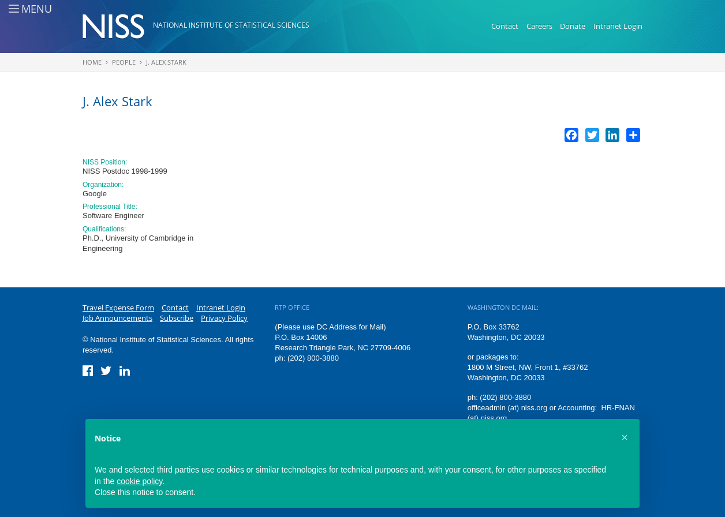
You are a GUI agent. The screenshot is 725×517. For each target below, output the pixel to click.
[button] (624, 437)
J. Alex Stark (166, 62)
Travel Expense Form (118, 307)
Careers (539, 26)
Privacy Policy (224, 318)
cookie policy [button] (139, 481)
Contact (504, 26)
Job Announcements (117, 318)
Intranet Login (617, 26)
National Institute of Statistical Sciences (231, 25)
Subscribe (176, 318)
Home (92, 62)
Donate (572, 26)
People (124, 62)
